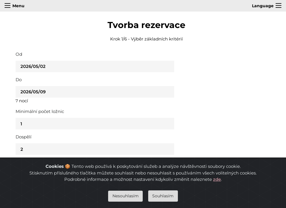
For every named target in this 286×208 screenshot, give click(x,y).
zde (217, 179)
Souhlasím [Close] (163, 196)
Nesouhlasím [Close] (125, 196)
